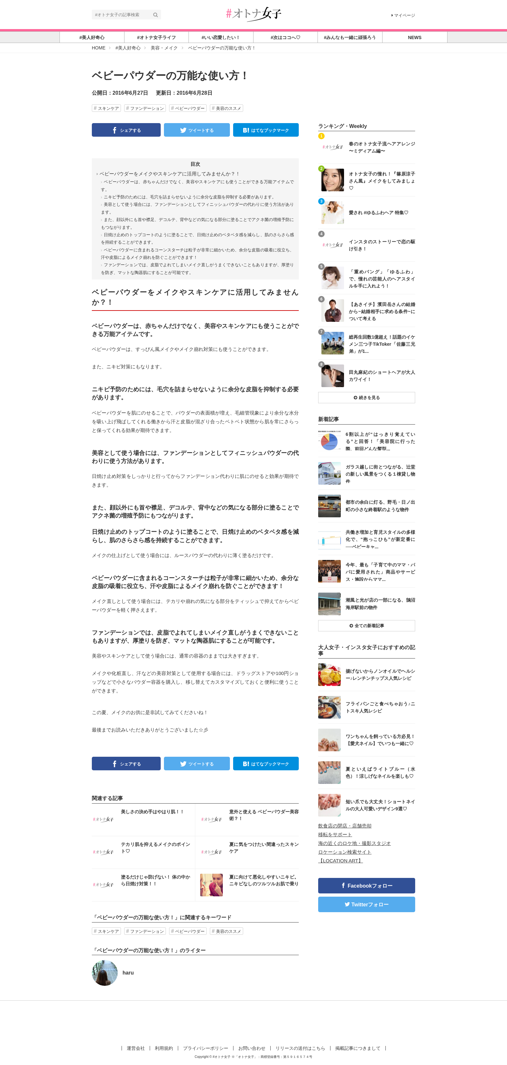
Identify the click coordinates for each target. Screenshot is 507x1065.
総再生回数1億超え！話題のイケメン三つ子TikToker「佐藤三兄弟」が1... (382, 343)
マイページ (403, 15)
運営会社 (136, 1048)
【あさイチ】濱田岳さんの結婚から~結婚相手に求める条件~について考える (382, 311)
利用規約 (164, 1048)
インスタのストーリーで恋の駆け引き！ (382, 245)
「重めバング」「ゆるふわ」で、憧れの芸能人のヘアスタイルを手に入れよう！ (382, 278)
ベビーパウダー (190, 108)
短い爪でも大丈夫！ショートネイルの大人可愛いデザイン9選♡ (380, 805)
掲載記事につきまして (358, 1048)
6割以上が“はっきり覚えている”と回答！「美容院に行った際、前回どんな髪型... (380, 441)
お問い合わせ (251, 1048)
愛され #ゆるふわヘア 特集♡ (378, 212)
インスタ (143, 820)
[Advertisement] (253, 1021)
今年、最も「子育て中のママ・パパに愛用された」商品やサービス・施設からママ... (380, 571)
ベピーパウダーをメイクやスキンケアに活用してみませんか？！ (170, 173)
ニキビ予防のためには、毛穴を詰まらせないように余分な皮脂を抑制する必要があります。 (190, 197)
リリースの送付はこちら (300, 1048)
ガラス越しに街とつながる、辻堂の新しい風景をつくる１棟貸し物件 (380, 473)
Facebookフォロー (370, 886)
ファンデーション (147, 108)
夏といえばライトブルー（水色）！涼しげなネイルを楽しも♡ (380, 772)
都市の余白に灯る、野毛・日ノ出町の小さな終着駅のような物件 (380, 506)
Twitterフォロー (370, 904)
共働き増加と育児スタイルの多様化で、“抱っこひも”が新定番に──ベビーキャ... (380, 539)
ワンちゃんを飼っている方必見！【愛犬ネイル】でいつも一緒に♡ (380, 740)
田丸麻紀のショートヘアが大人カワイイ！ (382, 376)
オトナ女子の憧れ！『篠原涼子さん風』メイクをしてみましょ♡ (382, 180)
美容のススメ (228, 108)
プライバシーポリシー (205, 1048)
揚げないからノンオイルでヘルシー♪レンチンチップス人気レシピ (380, 675)
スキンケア (108, 108)
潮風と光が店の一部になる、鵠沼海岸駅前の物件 (380, 603)
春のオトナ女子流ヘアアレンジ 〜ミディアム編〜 (382, 147)
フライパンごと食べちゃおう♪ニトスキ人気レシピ (380, 707)
